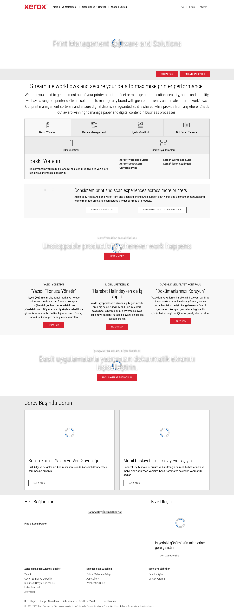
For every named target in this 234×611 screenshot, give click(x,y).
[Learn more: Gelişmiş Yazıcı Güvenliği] (69, 450)
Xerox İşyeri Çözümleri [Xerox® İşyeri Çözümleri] (177, 164)
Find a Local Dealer (35, 523)
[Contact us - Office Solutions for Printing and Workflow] (167, 74)
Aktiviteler (29, 591)
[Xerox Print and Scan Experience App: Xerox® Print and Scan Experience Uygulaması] (162, 210)
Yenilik (27, 574)
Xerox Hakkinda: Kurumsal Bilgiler (42, 568)
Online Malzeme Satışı (98, 574)
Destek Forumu (157, 578)
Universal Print (128, 168)
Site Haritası (109, 601)
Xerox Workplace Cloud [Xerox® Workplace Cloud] (133, 160)
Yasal (92, 601)
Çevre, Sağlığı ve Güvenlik (38, 578)
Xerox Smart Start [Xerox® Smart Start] (130, 164)
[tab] (47, 127)
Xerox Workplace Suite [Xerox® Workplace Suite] (177, 160)
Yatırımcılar (69, 601)
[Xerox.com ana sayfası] (36, 8)
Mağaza (203, 7)
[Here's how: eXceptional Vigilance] (180, 321)
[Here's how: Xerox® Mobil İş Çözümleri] (117, 327)
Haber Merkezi (32, 587)
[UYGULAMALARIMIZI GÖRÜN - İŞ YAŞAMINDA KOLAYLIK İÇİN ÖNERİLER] (117, 365)
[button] (65, 7)
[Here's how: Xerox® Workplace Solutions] (53, 325)
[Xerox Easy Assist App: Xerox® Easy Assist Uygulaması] (102, 210)
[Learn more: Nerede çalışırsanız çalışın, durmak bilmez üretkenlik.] (117, 248)
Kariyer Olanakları (49, 601)
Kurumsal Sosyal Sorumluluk (39, 583)
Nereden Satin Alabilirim (99, 568)
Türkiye (192, 7)
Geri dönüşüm (156, 574)
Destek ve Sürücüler (159, 568)
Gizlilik (81, 601)
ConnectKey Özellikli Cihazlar (105, 512)
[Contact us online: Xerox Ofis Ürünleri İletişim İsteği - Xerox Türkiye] (180, 535)
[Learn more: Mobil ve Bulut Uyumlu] (164, 450)
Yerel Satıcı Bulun (95, 583)
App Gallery (92, 578)
